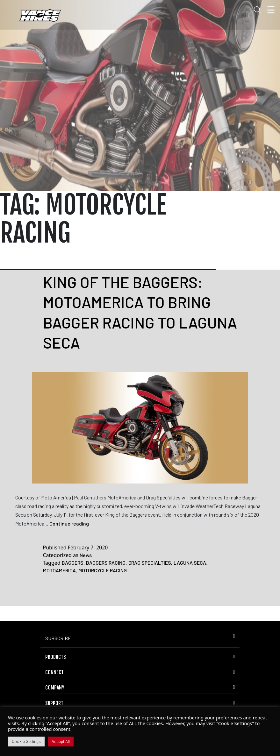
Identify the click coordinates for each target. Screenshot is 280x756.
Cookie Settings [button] (26, 741)
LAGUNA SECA (190, 563)
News (86, 555)
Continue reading (69, 523)
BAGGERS (72, 563)
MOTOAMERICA (59, 570)
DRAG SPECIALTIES (149, 563)
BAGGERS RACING (106, 563)
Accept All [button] (61, 741)
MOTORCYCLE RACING (102, 570)
